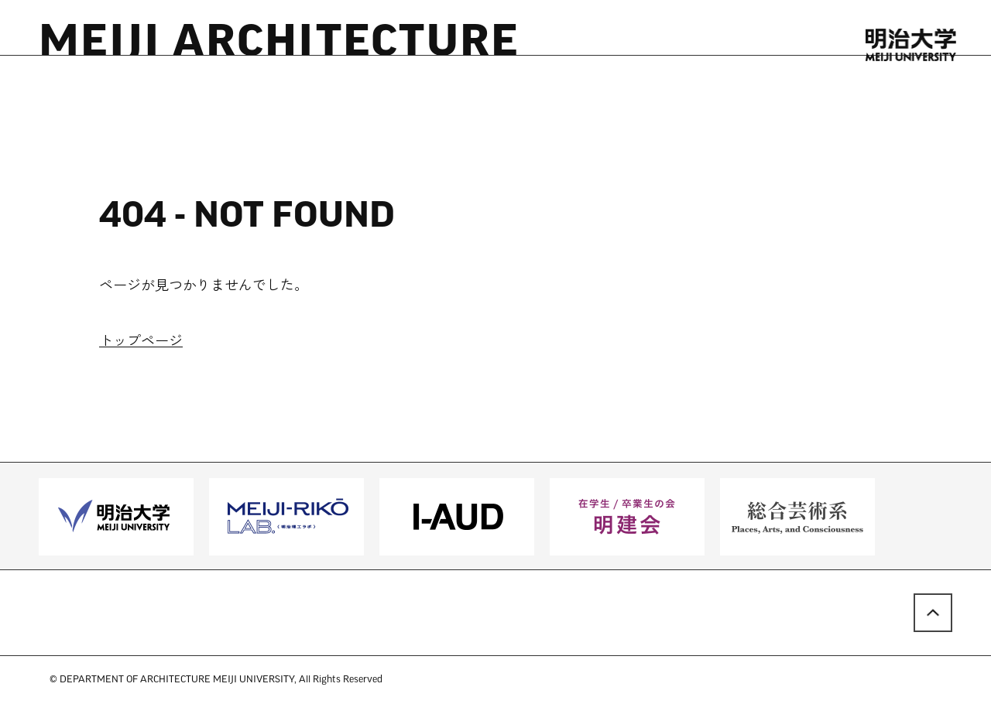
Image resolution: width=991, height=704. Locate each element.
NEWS (117, 96)
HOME (58, 96)
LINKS (467, 96)
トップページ (141, 342)
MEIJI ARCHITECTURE (279, 45)
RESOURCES (195, 96)
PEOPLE (278, 96)
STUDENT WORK (376, 96)
